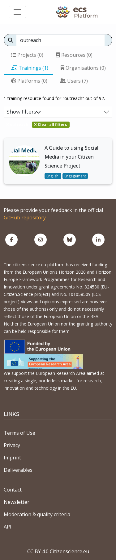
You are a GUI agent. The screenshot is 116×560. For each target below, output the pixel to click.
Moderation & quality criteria (37, 514)
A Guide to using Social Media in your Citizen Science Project (71, 156)
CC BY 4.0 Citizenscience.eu (58, 551)
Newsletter (16, 502)
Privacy (12, 445)
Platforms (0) (29, 80)
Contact (13, 489)
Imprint (12, 457)
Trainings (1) (29, 67)
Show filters (23, 112)
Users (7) (74, 80)
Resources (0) (74, 55)
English (52, 176)
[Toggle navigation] (17, 12)
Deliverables (18, 470)
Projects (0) (27, 55)
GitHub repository (25, 217)
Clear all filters (50, 124)
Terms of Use (19, 432)
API (7, 526)
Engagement (75, 176)
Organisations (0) (83, 67)
